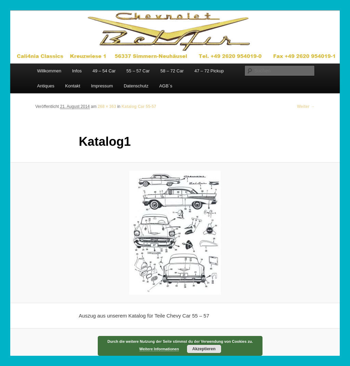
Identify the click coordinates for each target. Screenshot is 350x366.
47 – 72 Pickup (209, 70)
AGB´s (165, 85)
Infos (77, 70)
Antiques (45, 85)
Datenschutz (136, 85)
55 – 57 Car (138, 70)
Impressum (102, 85)
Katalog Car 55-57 (139, 106)
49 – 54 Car (104, 70)
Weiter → (306, 106)
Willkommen (49, 70)
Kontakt (72, 85)
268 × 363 (107, 106)
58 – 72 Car (172, 70)
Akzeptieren (203, 349)
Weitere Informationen (159, 349)
